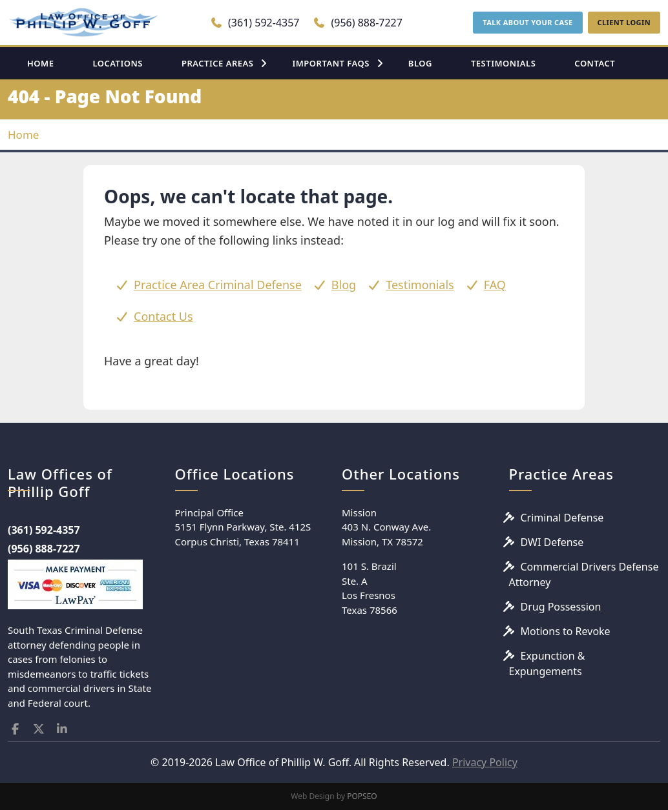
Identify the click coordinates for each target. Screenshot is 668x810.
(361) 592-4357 (255, 22)
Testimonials (420, 284)
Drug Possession (561, 607)
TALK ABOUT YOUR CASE (527, 22)
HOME (40, 63)
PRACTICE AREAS (218, 63)
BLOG (420, 63)
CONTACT (594, 63)
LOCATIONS (117, 63)
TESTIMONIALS (503, 63)
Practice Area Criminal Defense (218, 284)
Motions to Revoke (566, 631)
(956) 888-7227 (357, 22)
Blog (343, 284)
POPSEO (362, 796)
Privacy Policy (484, 762)
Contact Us (163, 316)
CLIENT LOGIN (624, 22)
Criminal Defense (562, 518)
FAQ (495, 284)
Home (23, 134)
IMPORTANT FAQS (330, 63)
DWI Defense (552, 542)
